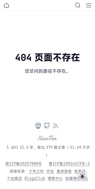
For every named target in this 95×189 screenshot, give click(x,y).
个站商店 (14, 178)
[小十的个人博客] (6, 5)
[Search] (77, 5)
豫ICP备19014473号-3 (69, 163)
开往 (50, 171)
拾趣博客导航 (76, 178)
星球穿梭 (64, 171)
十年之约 (36, 171)
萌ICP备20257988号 (23, 163)
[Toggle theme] (82, 176)
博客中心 (55, 178)
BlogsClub (35, 178)
